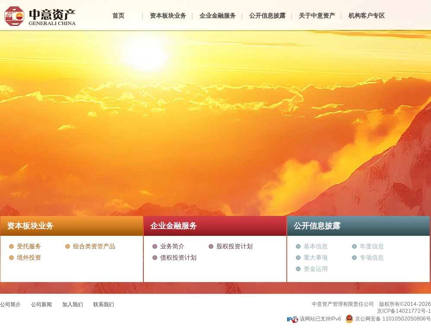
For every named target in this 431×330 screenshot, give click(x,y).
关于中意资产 (317, 16)
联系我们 (103, 304)
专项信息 (372, 258)
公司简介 (10, 304)
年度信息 (372, 246)
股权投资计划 (234, 246)
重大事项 (316, 258)
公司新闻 (41, 304)
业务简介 (172, 246)
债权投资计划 (178, 258)
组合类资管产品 (94, 246)
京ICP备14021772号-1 (404, 311)
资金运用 (316, 269)
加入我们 (72, 304)
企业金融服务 (218, 16)
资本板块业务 (168, 16)
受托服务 (29, 246)
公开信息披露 (267, 16)
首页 (118, 16)
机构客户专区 (367, 16)
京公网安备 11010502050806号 (388, 318)
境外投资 (29, 258)
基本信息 (316, 246)
